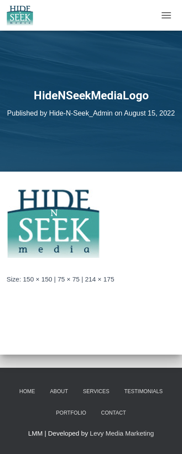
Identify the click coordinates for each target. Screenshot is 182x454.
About (59, 391)
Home (27, 391)
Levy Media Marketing (122, 433)
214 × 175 (99, 279)
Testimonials (143, 391)
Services (96, 391)
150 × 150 (37, 279)
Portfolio (71, 413)
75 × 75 (68, 279)
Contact (113, 413)
